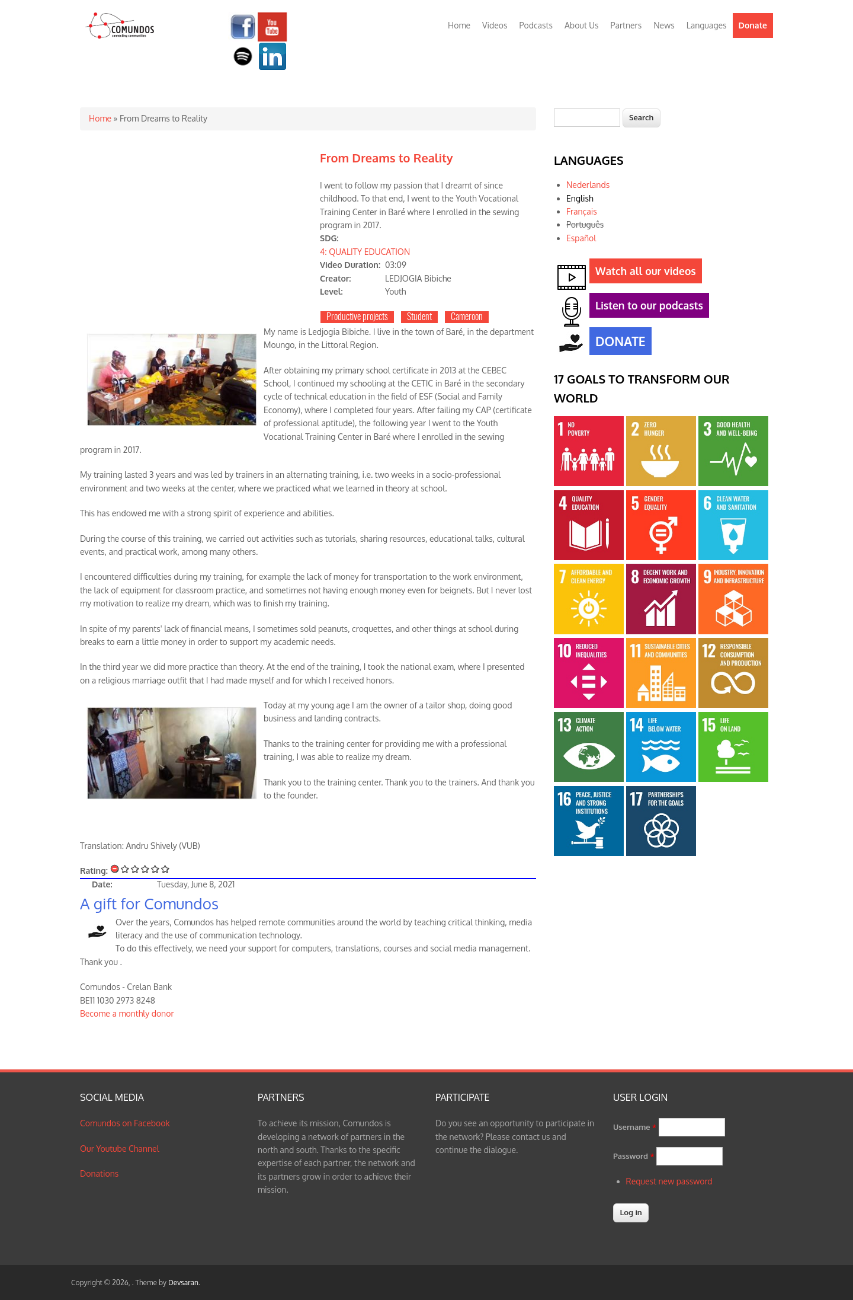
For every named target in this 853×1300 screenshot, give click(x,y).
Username (634, 1127)
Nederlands (588, 185)
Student (419, 317)
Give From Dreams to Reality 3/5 (145, 868)
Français (581, 211)
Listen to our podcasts (646, 307)
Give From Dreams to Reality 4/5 (155, 868)
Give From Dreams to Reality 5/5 (166, 868)
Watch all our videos (642, 273)
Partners (626, 25)
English (580, 198)
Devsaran (183, 1282)
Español (581, 238)
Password (634, 1156)
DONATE (617, 342)
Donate (753, 25)
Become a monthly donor (127, 1013)
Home (459, 25)
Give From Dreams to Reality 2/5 (135, 868)
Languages (707, 25)
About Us (582, 25)
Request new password (669, 1181)
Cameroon (467, 317)
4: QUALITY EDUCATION (365, 252)
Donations (99, 1173)
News (663, 25)
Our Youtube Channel (119, 1149)
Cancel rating (115, 868)
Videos (494, 25)
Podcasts (536, 25)
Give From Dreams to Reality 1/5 (125, 868)
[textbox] (587, 117)
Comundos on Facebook (125, 1123)
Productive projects (357, 317)
